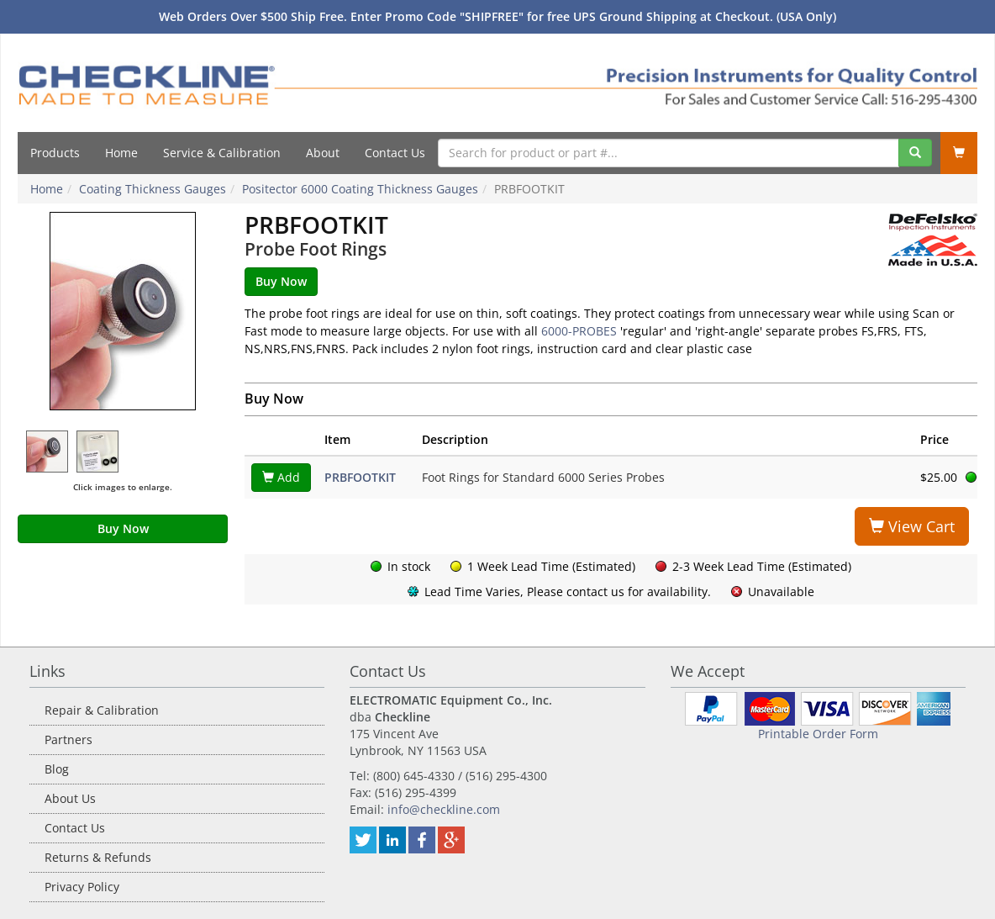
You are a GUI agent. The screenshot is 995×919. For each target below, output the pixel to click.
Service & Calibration (222, 153)
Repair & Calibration (102, 710)
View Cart (912, 526)
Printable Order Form (818, 734)
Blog (57, 769)
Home (121, 153)
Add (281, 477)
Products (55, 153)
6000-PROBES (579, 331)
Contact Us (395, 153)
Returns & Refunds (98, 857)
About (323, 153)
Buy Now (123, 528)
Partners (68, 739)
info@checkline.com (443, 809)
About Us (70, 798)
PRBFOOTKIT (360, 477)
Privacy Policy (82, 887)
